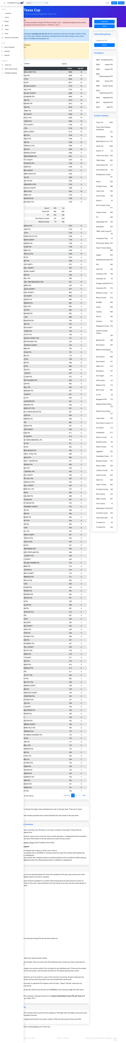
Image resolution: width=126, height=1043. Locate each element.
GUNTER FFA (40, 370)
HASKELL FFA (41, 387)
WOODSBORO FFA (42, 749)
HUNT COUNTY (41, 658)
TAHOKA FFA (41, 468)
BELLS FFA (40, 233)
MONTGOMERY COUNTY (45, 507)
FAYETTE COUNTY (42, 125)
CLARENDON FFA (42, 303)
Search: (83, 63)
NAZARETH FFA (42, 191)
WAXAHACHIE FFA (43, 612)
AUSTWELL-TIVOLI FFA (44, 454)
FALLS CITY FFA (42, 335)
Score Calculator (8, 47)
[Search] (35, 3)
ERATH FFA (40, 679)
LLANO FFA (40, 83)
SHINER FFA (40, 689)
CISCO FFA (40, 359)
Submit (112, 45)
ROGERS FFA (40, 640)
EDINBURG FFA (41, 517)
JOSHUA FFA (40, 76)
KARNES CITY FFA (42, 682)
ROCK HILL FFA (41, 756)
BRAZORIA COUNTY (43, 535)
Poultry (12, 21)
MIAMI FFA (40, 447)
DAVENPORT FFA (42, 104)
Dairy (12, 29)
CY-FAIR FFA (40, 142)
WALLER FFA (40, 384)
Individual (112, 22)
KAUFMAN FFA (41, 654)
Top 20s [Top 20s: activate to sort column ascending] (90, 68)
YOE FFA (39, 672)
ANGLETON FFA (42, 570)
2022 (107, 76)
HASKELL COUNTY (43, 485)
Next (93, 795)
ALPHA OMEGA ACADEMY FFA (47, 735)
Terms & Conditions (110, 1038)
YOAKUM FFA (41, 433)
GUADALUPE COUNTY (44, 93)
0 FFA (38, 717)
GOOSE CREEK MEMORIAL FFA (47, 440)
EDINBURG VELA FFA (43, 728)
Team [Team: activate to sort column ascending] (38, 68)
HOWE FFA (40, 257)
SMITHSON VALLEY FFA (44, 236)
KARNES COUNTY (42, 170)
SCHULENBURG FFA (43, 97)
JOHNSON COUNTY (43, 240)
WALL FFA (40, 317)
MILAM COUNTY (42, 114)
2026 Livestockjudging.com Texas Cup (57, 14)
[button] (107, 3)
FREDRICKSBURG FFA (44, 549)
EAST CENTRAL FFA (43, 471)
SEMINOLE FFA (41, 139)
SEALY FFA (40, 79)
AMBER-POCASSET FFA (44, 342)
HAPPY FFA (40, 791)
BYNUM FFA (40, 363)
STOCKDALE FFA (42, 226)
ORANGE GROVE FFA (43, 710)
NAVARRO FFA (41, 250)
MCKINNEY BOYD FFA (44, 174)
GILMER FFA (40, 514)
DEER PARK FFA (42, 121)
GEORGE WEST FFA (43, 202)
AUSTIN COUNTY (42, 328)
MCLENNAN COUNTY (43, 686)
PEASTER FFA (41, 415)
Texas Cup (12, 65)
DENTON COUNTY (42, 429)
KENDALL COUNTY (43, 268)
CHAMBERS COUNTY (43, 724)
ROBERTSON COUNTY (44, 86)
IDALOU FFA (40, 177)
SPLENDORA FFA (42, 464)
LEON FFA (39, 528)
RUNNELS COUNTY (43, 573)
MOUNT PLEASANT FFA (44, 380)
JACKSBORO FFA (42, 243)
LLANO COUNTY (42, 296)
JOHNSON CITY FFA (43, 408)
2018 (107, 100)
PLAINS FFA (40, 752)
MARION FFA (40, 149)
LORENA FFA (40, 100)
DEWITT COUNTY (42, 160)
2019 (107, 93)
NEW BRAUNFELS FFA (44, 184)
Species (12, 55)
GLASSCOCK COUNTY (44, 188)
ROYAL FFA (40, 398)
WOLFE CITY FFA (42, 675)
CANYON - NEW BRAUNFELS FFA (47, 282)
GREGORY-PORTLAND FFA (45, 552)
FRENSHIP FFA (41, 665)
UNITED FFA (40, 510)
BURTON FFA (40, 107)
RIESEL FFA (40, 443)
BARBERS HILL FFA (43, 489)
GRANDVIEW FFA (42, 313)
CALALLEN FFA (41, 605)
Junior (112, 26)
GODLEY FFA (40, 310)
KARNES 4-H (40, 759)
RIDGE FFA (40, 366)
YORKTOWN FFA (42, 587)
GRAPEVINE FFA (42, 591)
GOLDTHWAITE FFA (43, 163)
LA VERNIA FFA (41, 195)
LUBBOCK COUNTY (43, 292)
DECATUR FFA (41, 633)
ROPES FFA (40, 545)
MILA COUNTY (41, 559)
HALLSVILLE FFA (42, 542)
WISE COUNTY (41, 394)
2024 (107, 67)
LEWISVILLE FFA (42, 580)
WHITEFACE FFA (42, 426)
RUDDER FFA (40, 275)
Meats (12, 25)
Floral (12, 33)
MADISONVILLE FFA (43, 482)
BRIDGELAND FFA (42, 496)
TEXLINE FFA (41, 742)
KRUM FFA (40, 493)
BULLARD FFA (41, 229)
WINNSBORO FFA (42, 419)
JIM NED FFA (41, 135)
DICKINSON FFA (42, 773)
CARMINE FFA (41, 566)
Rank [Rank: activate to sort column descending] (31, 68)
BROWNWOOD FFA (43, 577)
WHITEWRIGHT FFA (43, 777)
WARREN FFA (41, 349)
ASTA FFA (39, 584)
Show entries (37, 63)
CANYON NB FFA (42, 770)
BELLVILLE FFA (41, 90)
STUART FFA (40, 261)
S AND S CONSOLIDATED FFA (46, 412)
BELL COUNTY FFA (43, 556)
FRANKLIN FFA (41, 457)
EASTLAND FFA (41, 247)
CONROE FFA (41, 661)
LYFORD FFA (40, 356)
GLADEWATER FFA (42, 198)
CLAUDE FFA (40, 324)
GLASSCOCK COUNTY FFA (45, 338)
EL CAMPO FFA (41, 285)
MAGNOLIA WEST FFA (44, 72)
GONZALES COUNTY (43, 289)
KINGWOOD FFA (42, 784)
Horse (12, 17)
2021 (107, 83)
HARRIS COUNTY (42, 626)
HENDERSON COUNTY (44, 153)
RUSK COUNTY (41, 707)
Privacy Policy (100, 1038)
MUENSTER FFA (42, 714)
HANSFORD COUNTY (43, 271)
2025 (107, 60)
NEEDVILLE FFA (41, 118)
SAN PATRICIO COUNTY (44, 345)
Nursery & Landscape (12, 37)
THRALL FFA (40, 531)
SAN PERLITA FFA (42, 538)
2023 (107, 72)
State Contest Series (10, 69)
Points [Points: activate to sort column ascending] (80, 68)
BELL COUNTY (41, 373)
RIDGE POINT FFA (42, 763)
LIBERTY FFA (40, 521)
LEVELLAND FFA (42, 377)
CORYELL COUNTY (43, 647)
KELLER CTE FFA (42, 181)
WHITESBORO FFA (42, 405)
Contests (12, 51)
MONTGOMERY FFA (43, 643)
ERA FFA (39, 615)
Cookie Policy (120, 1040)
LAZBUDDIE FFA (42, 299)
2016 (107, 109)
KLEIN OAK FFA (41, 352)
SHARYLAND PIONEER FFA (45, 563)
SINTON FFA (40, 524)
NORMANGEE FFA (42, 391)
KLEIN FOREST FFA (43, 636)
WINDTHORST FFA (42, 700)
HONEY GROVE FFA (43, 503)
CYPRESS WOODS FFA (44, 450)
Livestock (12, 13)
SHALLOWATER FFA (43, 401)
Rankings (36, 14)
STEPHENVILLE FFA (43, 146)
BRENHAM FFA (41, 167)
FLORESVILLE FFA (42, 254)
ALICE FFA (40, 601)
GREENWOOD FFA (42, 668)
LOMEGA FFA (41, 703)
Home (28, 14)
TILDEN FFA (40, 608)
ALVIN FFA (40, 619)
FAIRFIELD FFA (41, 306)
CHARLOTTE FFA (42, 650)
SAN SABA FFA (41, 111)
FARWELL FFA (41, 278)
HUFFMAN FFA (41, 766)
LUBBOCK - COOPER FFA (45, 461)
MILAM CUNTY (41, 622)
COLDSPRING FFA (42, 594)
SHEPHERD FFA (41, 787)
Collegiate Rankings (9, 73)
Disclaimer (120, 1038)
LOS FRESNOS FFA (43, 731)
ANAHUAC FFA (41, 629)
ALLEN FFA (40, 738)
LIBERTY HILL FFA (42, 478)
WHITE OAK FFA (42, 500)
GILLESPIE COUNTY (43, 132)
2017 (107, 105)
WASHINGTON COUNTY (44, 693)
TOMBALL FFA (41, 745)
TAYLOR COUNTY (42, 264)
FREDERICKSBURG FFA (44, 156)
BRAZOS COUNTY (42, 475)
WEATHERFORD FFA (43, 696)
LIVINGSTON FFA (42, 721)
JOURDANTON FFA (43, 321)
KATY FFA (39, 128)
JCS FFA (39, 422)
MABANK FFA (41, 780)
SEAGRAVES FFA (42, 598)
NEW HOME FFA (42, 331)
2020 (107, 88)
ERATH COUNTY (42, 436)
